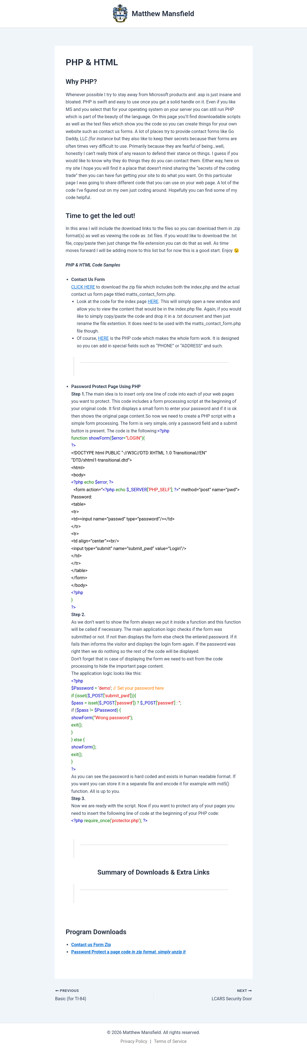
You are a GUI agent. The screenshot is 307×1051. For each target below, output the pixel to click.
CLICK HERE (83, 287)
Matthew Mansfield (163, 13)
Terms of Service (170, 1041)
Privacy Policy (133, 1041)
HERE (153, 301)
